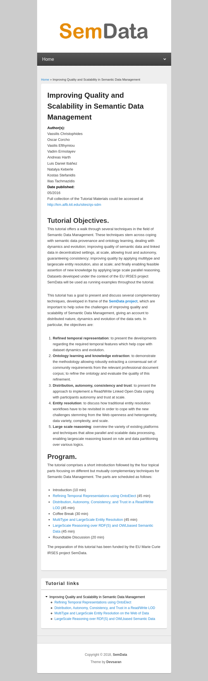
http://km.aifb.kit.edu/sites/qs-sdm (74, 204)
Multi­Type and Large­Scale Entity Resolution (88, 519)
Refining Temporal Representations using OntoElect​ (94, 496)
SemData (120, 655)
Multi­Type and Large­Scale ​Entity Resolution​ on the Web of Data (101, 613)
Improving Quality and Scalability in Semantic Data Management (97, 597)
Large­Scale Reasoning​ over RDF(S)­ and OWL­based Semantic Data (104, 619)
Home (45, 79)
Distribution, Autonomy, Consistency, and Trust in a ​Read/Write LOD (104, 608)
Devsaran (113, 662)
